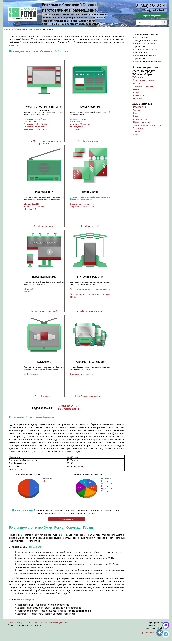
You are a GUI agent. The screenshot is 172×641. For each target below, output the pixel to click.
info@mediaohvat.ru (68, 410)
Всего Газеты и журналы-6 (90, 141)
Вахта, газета (76, 121)
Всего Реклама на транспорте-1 (90, 397)
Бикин (135, 89)
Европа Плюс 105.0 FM (34, 207)
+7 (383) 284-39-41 (67, 407)
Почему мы (20, 624)
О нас (10, 624)
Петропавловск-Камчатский (146, 125)
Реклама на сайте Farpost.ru (37, 124)
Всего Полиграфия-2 (89, 226)
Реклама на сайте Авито (35, 119)
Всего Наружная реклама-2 (44, 312)
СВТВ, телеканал (31, 375)
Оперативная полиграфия (82, 207)
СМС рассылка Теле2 (33, 121)
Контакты (32, 624)
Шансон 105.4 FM (32, 204)
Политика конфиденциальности (54, 624)
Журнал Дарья (76, 126)
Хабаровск (137, 77)
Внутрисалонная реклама (82, 375)
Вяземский (138, 95)
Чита (134, 112)
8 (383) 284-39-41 (156, 627)
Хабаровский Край (23, 28)
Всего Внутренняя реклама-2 (89, 312)
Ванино (136, 92)
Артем (135, 134)
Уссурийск (137, 128)
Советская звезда (78, 119)
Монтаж (27, 292)
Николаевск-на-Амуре (143, 86)
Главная (7, 28)
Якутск (135, 115)
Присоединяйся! (148, 634)
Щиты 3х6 (28, 289)
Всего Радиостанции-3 (44, 226)
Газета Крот (75, 129)
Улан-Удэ (137, 109)
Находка (136, 131)
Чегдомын (137, 98)
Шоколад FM (30, 209)
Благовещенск (139, 118)
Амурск (136, 83)
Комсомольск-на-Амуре (144, 80)
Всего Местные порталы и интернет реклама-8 (44, 142)
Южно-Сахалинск (141, 121)
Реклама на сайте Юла (34, 126)
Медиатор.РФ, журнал (80, 124)
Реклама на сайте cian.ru (35, 129)
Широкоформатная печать (82, 204)
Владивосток (139, 106)
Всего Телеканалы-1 (44, 397)
